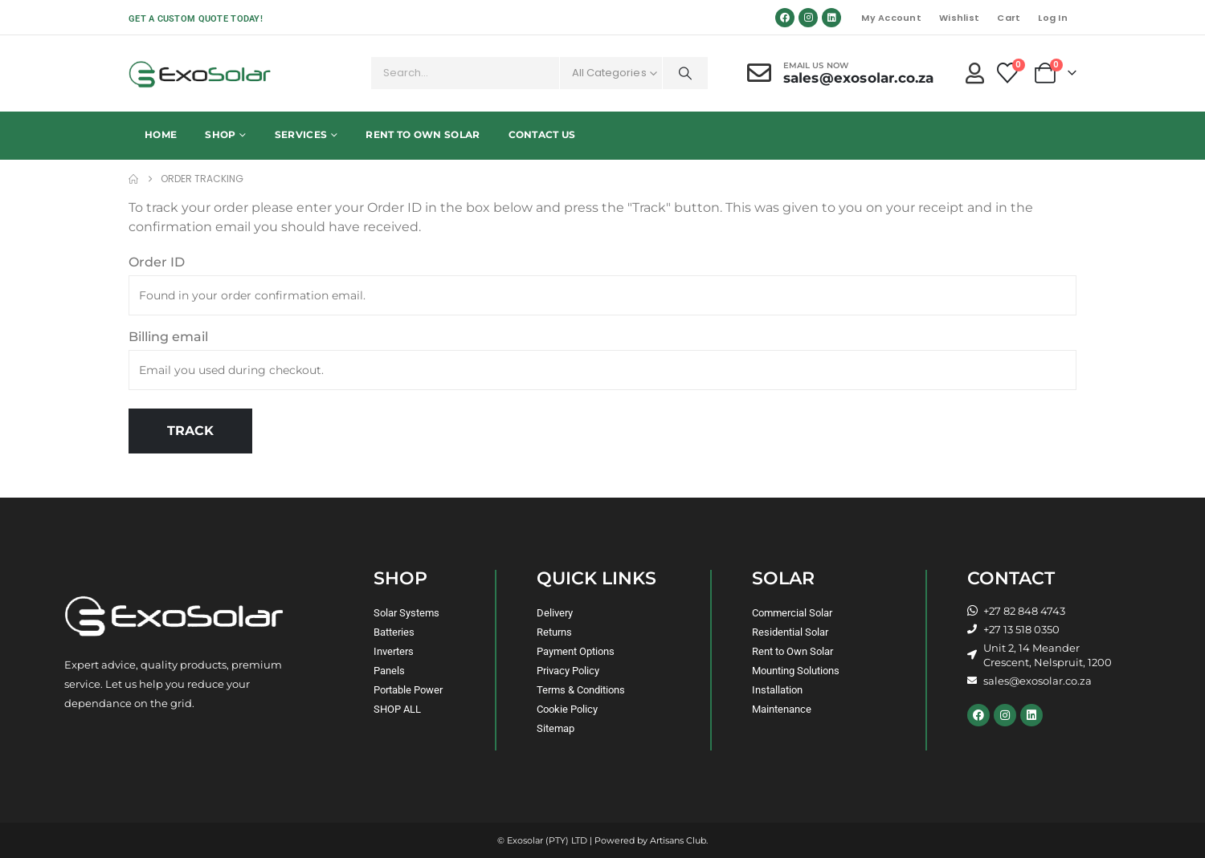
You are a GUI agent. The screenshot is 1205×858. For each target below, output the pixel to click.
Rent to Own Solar (423, 134)
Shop (220, 134)
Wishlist (959, 17)
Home (161, 134)
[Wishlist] (1007, 73)
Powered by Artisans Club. (651, 840)
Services (301, 134)
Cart (1008, 17)
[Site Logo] (203, 73)
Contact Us (542, 134)
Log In (1053, 17)
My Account (891, 17)
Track (190, 430)
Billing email (168, 336)
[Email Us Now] (840, 73)
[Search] (685, 73)
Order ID (157, 262)
